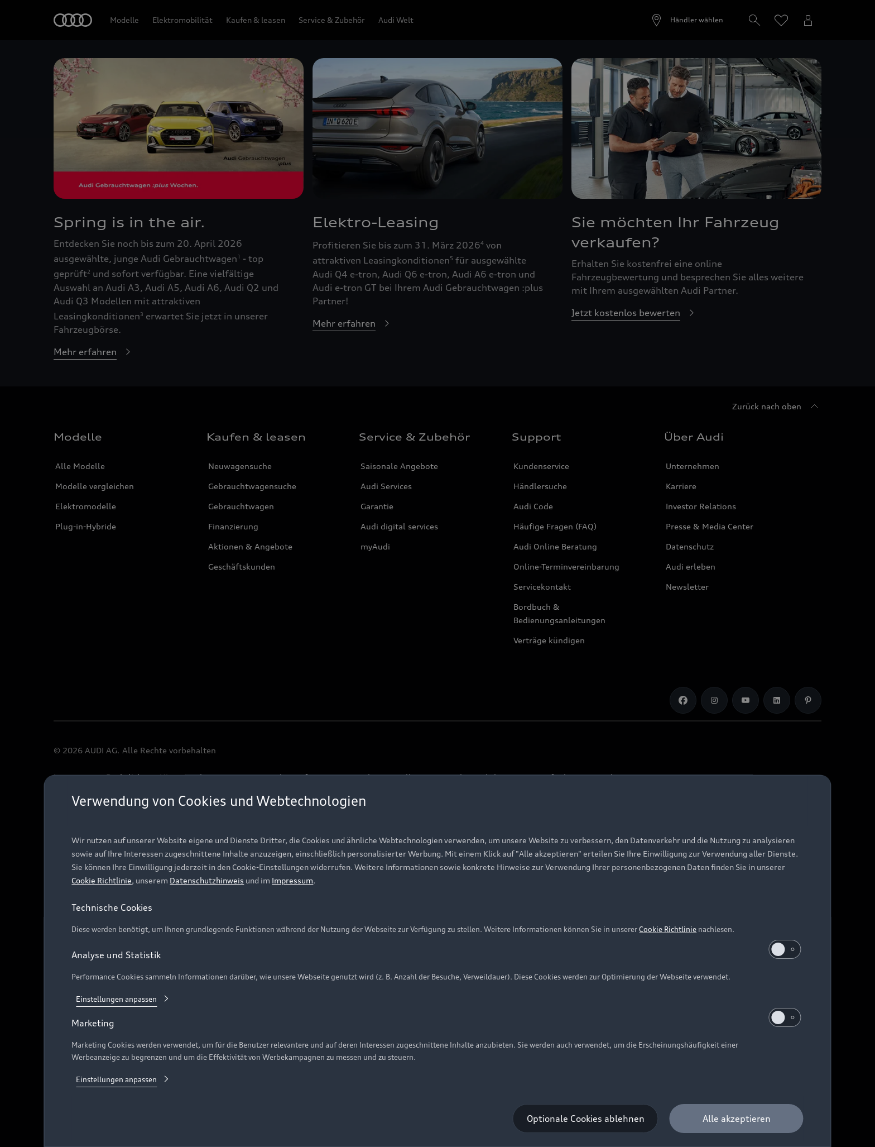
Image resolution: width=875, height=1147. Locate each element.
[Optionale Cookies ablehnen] (585, 1118)
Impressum (292, 880)
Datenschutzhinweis (207, 880)
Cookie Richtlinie (101, 880)
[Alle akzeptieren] (737, 1118)
